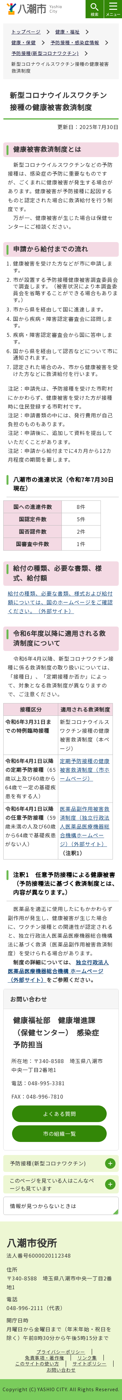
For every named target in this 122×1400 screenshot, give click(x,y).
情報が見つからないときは (43, 1206)
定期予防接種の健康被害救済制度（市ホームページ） (85, 769)
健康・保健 (23, 42)
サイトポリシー (90, 1363)
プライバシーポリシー (60, 1352)
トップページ (26, 31)
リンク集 (87, 1358)
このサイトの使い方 (37, 1363)
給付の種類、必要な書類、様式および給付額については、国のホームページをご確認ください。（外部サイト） (60, 602)
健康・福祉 (67, 31)
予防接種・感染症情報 (74, 42)
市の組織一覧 (59, 1133)
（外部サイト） (58, 971)
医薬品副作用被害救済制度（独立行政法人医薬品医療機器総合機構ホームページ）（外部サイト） (85, 826)
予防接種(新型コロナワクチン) (45, 53)
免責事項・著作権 (44, 1358)
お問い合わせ (61, 1370)
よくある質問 (59, 1114)
